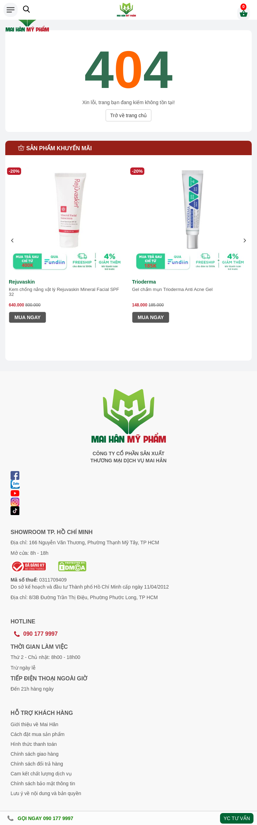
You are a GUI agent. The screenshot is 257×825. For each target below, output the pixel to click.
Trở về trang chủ (128, 115)
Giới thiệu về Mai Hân (34, 724)
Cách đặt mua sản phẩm (37, 734)
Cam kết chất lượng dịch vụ (41, 773)
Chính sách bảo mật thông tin (43, 783)
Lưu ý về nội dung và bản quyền (46, 793)
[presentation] (12, 241)
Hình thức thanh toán (34, 744)
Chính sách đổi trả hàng (37, 764)
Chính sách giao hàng (34, 754)
